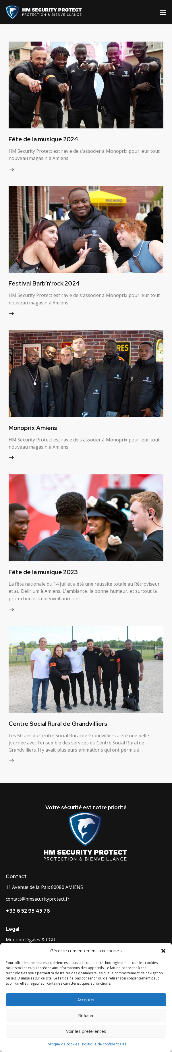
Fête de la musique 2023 (44, 574)
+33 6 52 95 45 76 (28, 914)
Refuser (86, 1015)
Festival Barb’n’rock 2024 (45, 284)
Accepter (86, 999)
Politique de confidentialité (104, 1044)
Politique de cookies (62, 1044)
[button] (163, 951)
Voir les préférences (86, 1031)
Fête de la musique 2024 (44, 139)
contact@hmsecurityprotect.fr (38, 902)
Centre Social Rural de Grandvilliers (59, 726)
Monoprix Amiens (34, 429)
